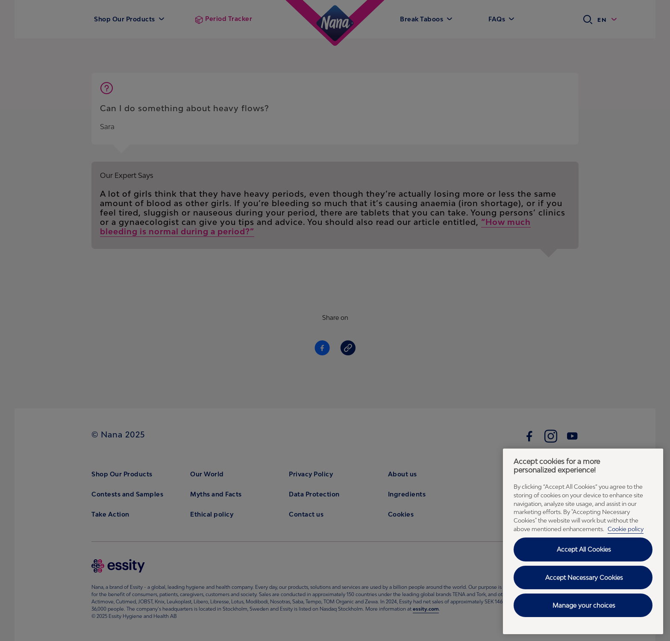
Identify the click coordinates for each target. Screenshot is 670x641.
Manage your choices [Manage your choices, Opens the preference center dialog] (583, 605)
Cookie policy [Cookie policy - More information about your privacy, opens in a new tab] (626, 529)
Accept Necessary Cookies (584, 577)
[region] (583, 541)
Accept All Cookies (584, 549)
